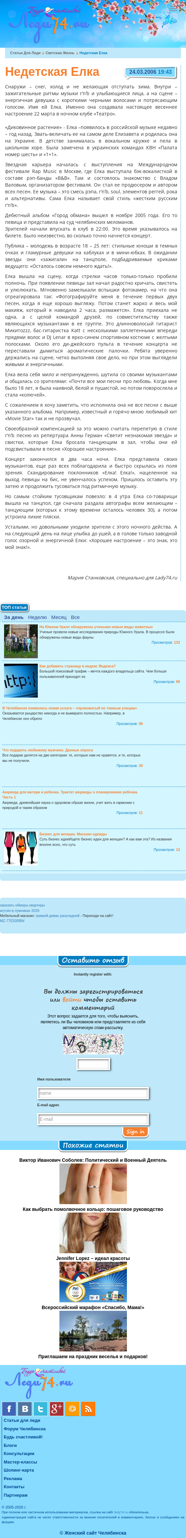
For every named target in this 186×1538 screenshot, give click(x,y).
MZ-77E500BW (12, 921)
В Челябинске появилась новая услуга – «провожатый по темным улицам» (69, 708)
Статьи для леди (25, 53)
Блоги (10, 1445)
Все (75, 617)
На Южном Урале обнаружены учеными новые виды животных (96, 627)
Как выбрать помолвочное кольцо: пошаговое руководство (93, 1209)
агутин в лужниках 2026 (19, 911)
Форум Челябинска (25, 1428)
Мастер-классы (20, 1462)
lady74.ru (121, 1512)
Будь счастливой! (23, 1436)
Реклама (13, 1478)
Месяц (59, 617)
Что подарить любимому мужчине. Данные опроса (47, 750)
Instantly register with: (93, 974)
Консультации (19, 1453)
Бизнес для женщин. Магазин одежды (73, 834)
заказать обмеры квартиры (22, 905)
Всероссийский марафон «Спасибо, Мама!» (93, 1307)
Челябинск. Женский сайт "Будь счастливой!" (47, 26)
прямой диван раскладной (58, 916)
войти (72, 999)
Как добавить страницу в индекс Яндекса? (77, 666)
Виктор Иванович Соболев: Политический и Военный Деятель (92, 1160)
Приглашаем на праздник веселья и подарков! (93, 1356)
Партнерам (16, 1495)
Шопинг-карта (19, 1470)
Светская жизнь (60, 53)
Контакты (14, 1486)
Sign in (135, 1131)
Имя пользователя (53, 1079)
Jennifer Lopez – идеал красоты (93, 1258)
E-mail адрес (48, 1105)
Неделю (37, 617)
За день (14, 617)
